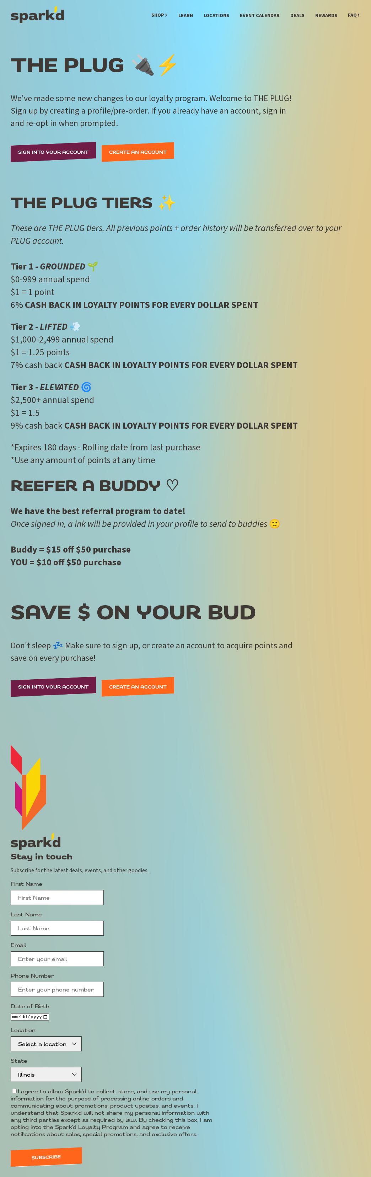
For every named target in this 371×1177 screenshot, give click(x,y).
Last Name (26, 914)
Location (23, 1030)
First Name (26, 883)
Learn (185, 15)
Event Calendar (260, 15)
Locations (216, 15)
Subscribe (46, 1157)
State (19, 1060)
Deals (297, 15)
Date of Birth (30, 1006)
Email (18, 944)
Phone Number (32, 975)
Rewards (326, 15)
